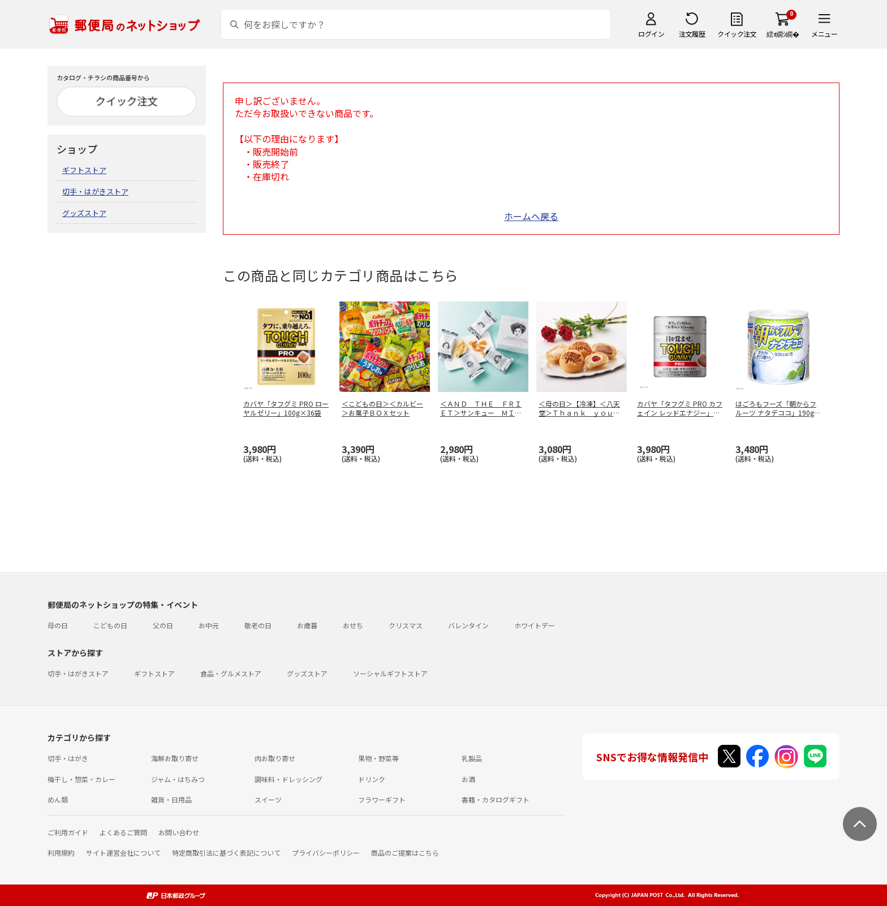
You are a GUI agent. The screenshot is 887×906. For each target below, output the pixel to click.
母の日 (58, 625)
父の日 (163, 625)
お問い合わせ (178, 832)
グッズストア (84, 213)
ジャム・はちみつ (178, 779)
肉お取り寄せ (275, 758)
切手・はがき (68, 758)
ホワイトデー (534, 625)
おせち (353, 625)
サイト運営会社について (123, 852)
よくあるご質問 (123, 832)
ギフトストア (84, 170)
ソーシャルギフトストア (390, 673)
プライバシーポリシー (326, 852)
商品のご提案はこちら (405, 852)
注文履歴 (692, 33)
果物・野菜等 (378, 758)
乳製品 (472, 758)
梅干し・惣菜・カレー (81, 779)
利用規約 (61, 852)
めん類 (58, 799)
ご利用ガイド (68, 832)
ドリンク (371, 779)
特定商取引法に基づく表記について (226, 852)
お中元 (209, 625)
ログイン (651, 33)
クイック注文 (736, 33)
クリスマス (406, 625)
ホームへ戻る (531, 216)
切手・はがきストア (95, 191)
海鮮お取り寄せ (175, 758)
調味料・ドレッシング (288, 779)
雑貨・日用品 (171, 799)
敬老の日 (258, 625)
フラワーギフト (382, 799)
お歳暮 (307, 625)
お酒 (468, 779)
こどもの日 (110, 625)
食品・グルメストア (230, 673)
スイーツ (268, 799)
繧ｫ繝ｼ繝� (783, 33)
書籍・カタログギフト (495, 799)
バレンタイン (468, 625)
